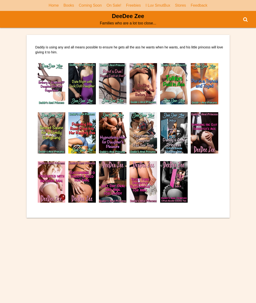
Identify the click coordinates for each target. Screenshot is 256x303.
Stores (180, 5)
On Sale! (114, 5)
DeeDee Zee (128, 16)
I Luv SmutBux (158, 5)
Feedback (199, 5)
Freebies (133, 5)
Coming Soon (90, 5)
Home (54, 5)
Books (69, 5)
